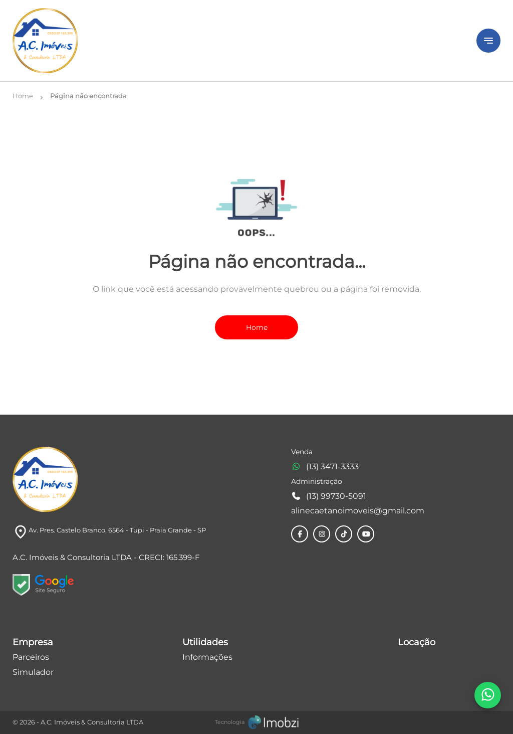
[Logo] (238, 40)
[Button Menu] (488, 41)
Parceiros (31, 657)
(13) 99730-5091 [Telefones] (328, 496)
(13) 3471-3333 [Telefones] (325, 466)
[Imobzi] (257, 721)
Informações (207, 657)
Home (256, 327)
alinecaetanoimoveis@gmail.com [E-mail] (357, 510)
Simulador (33, 672)
